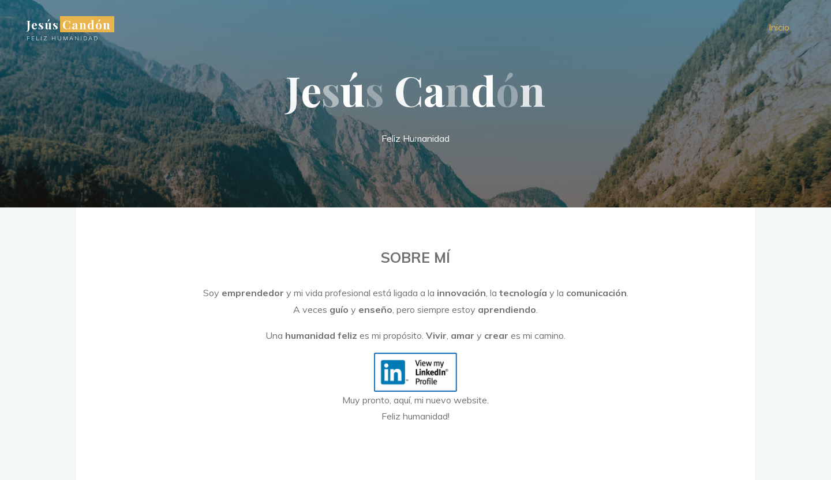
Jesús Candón (69, 24)
